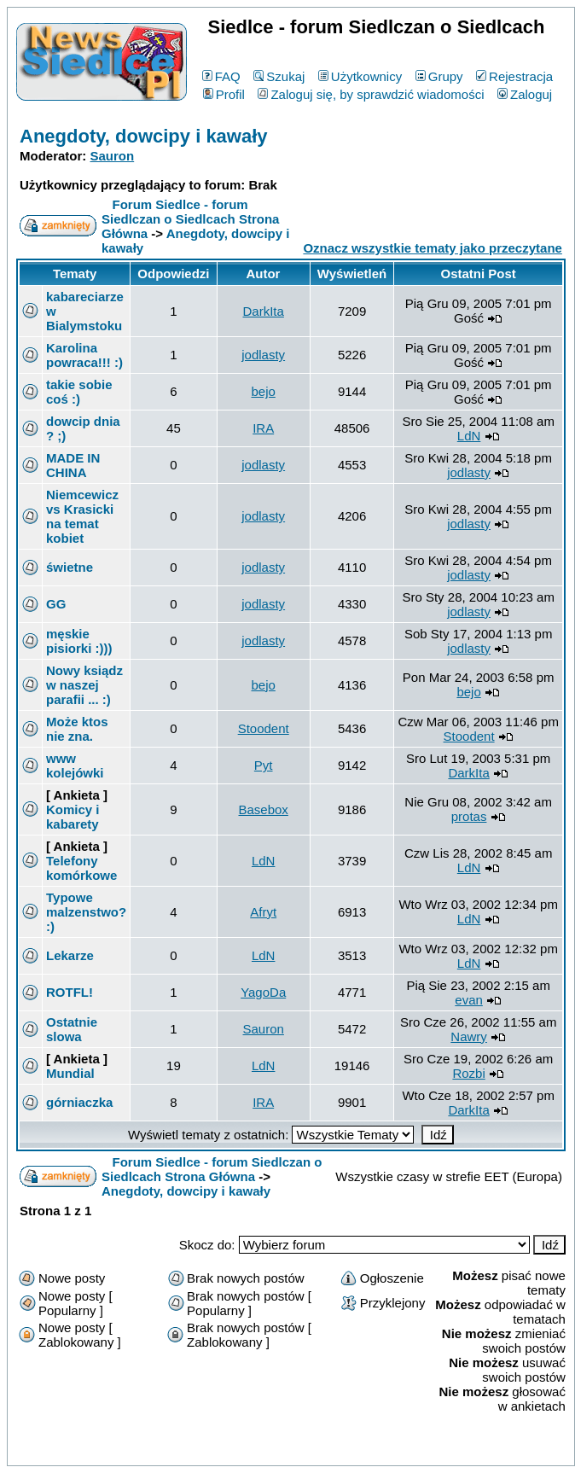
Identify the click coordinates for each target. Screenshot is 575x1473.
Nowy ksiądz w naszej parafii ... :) (84, 685)
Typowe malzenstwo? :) (86, 912)
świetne (69, 567)
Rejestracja (514, 76)
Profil (224, 94)
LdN (469, 435)
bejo (264, 391)
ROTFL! (69, 992)
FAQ (221, 76)
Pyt (263, 765)
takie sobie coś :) (79, 391)
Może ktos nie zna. (77, 728)
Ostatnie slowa (71, 1029)
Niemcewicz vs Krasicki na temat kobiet (82, 516)
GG (56, 604)
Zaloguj (524, 94)
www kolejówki (75, 765)
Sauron (112, 155)
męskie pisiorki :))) (79, 640)
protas (469, 816)
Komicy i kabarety (73, 816)
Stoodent (263, 728)
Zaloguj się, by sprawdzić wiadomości (371, 94)
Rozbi (468, 1073)
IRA (263, 428)
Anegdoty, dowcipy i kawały (144, 136)
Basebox (263, 809)
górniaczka (79, 1102)
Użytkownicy (360, 76)
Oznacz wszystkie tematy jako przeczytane (432, 248)
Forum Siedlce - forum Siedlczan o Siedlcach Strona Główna (190, 219)
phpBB (252, 1449)
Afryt (263, 912)
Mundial (70, 1073)
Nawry (468, 1036)
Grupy (439, 76)
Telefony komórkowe (81, 867)
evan (469, 1000)
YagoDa (263, 992)
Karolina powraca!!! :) (84, 355)
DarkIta (263, 311)
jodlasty (263, 354)
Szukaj (279, 76)
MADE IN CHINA (73, 465)
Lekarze (70, 955)
